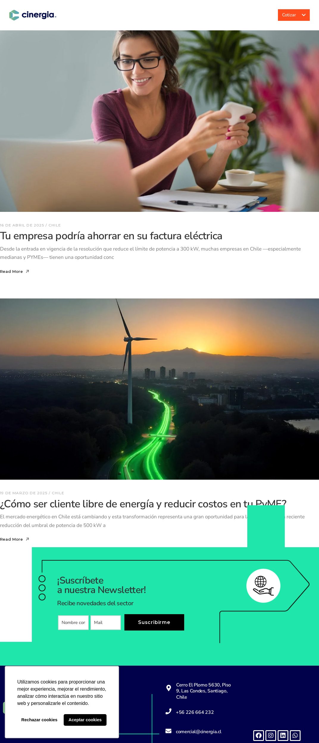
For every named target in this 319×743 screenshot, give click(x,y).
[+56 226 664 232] (168, 711)
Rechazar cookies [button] (39, 719)
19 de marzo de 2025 (23, 493)
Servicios (183, 15)
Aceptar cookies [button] (84, 719)
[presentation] (103, 644)
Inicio (121, 15)
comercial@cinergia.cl (198, 731)
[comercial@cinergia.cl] (168, 731)
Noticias (218, 15)
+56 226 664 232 (195, 712)
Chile (55, 225)
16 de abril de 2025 (22, 225)
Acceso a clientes (248, 15)
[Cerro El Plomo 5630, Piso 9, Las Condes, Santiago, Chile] (168, 688)
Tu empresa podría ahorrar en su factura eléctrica (111, 236)
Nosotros (149, 15)
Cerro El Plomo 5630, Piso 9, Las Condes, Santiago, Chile (203, 691)
